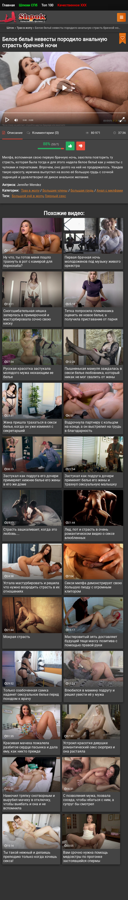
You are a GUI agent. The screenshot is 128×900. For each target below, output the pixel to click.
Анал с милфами (110, 190)
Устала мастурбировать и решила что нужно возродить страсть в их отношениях (31, 587)
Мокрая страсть (16, 637)
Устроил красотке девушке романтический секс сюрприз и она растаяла (89, 747)
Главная (8, 5)
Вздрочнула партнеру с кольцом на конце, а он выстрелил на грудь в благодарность (93, 426)
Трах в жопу (30, 190)
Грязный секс (55, 196)
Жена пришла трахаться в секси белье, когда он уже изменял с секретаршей (30, 426)
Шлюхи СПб (28, 5)
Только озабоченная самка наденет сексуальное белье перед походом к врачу (31, 694)
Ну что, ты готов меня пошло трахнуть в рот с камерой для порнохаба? (27, 261)
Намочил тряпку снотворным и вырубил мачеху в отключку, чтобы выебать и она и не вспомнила (29, 802)
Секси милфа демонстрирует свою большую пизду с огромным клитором (93, 587)
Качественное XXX (71, 5)
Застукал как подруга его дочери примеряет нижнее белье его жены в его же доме (31, 480)
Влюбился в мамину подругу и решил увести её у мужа (90, 692)
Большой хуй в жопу (27, 196)
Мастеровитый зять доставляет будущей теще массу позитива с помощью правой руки (91, 641)
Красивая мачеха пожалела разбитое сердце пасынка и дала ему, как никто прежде (30, 747)
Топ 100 (47, 5)
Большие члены (55, 190)
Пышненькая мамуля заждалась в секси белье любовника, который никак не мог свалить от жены (93, 372)
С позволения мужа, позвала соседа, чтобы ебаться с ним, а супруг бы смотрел (88, 800)
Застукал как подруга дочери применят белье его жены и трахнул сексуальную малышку (91, 480)
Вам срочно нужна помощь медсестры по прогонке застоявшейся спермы (85, 856)
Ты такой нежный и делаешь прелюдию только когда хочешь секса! (30, 856)
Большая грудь (82, 190)
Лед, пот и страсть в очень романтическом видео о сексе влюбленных (89, 533)
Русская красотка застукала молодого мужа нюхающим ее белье (28, 372)
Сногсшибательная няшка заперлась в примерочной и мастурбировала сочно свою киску (27, 317)
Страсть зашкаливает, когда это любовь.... (30, 531)
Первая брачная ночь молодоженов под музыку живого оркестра (93, 261)
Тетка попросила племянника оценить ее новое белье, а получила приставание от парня (91, 315)
